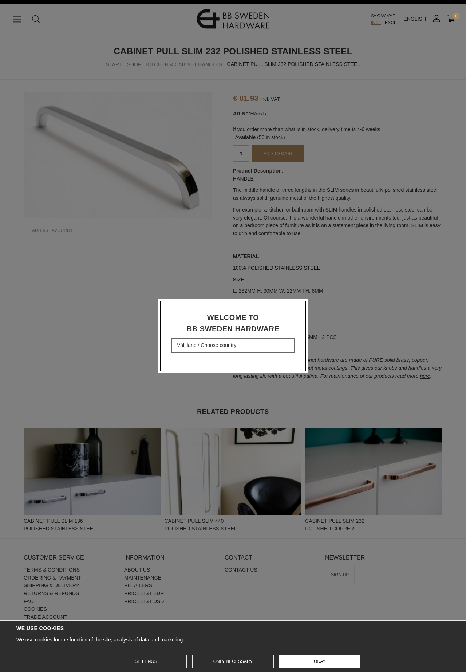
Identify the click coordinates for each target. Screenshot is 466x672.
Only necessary (233, 661)
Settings (146, 661)
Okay (319, 661)
